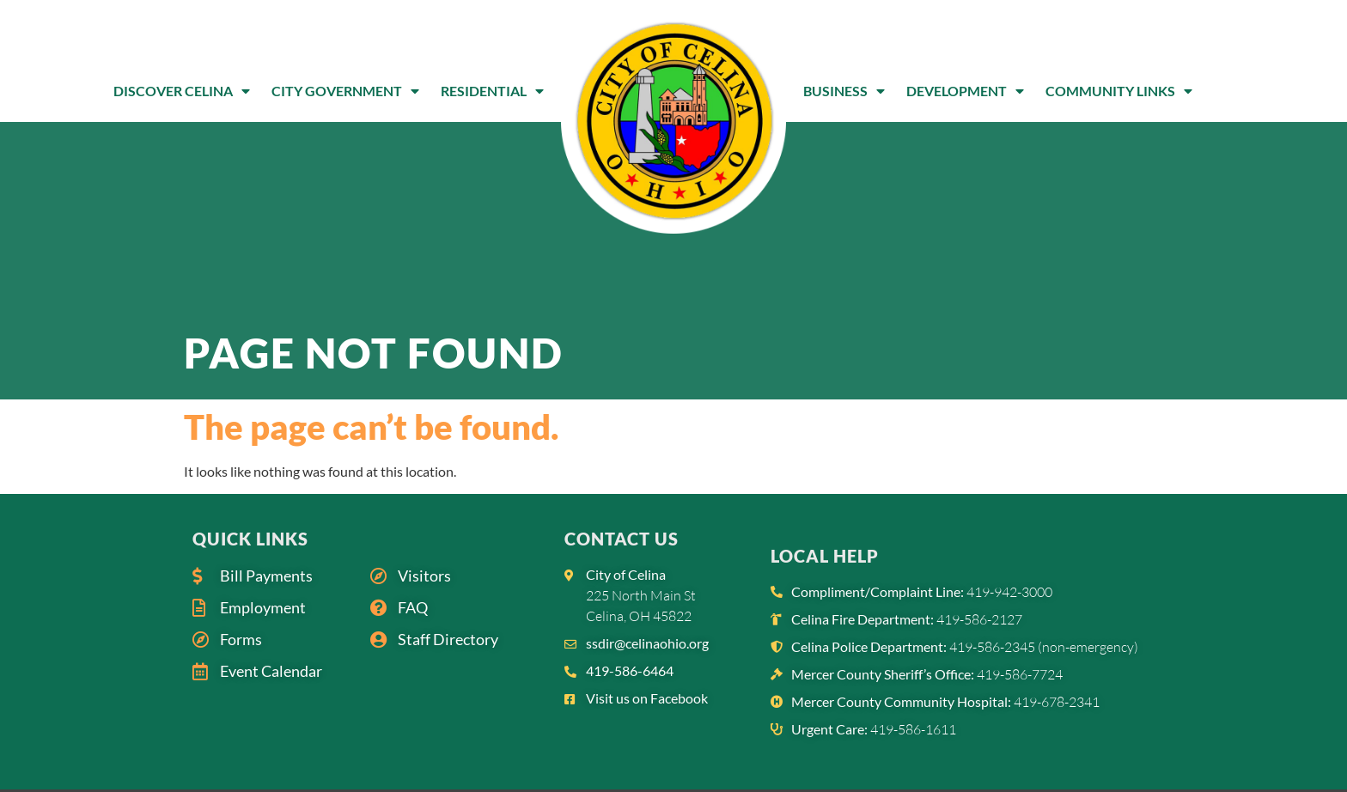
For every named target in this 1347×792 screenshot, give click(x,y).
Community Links (1118, 91)
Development (965, 91)
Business (844, 91)
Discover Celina (181, 91)
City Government (345, 91)
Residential (492, 91)
